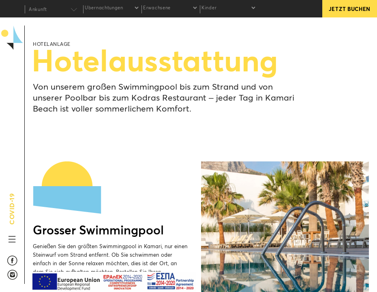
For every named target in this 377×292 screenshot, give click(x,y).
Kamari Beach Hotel (12, 77)
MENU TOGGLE (12, 239)
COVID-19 (12, 215)
